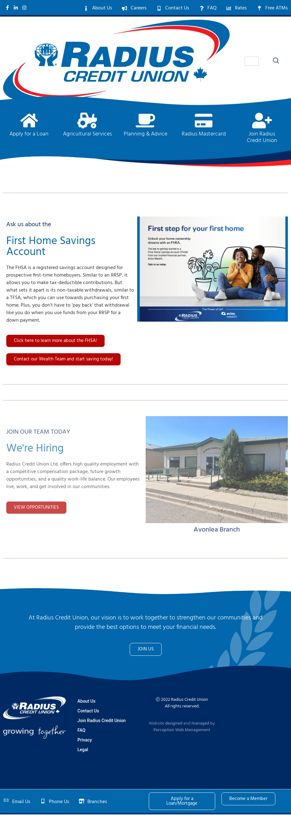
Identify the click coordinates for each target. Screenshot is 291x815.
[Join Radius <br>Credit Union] (262, 121)
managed (200, 724)
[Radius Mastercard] (203, 121)
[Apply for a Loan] (29, 121)
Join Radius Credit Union (262, 138)
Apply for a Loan (29, 134)
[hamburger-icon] (252, 61)
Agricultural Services (87, 134)
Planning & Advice (145, 134)
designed (173, 724)
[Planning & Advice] (145, 121)
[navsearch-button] (273, 61)
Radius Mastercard (204, 134)
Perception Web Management (181, 730)
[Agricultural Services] (87, 121)
